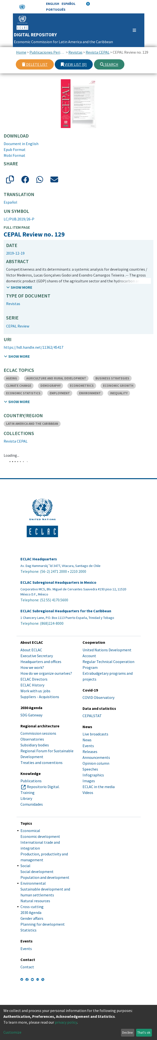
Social (25, 865)
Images (89, 780)
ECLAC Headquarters (38, 559)
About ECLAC (31, 649)
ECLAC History (32, 685)
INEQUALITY (119, 393)
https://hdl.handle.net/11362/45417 (33, 347)
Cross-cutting (32, 906)
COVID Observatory (98, 697)
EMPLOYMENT (60, 393)
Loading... (11, 455)
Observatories (32, 739)
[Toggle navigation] (132, 30)
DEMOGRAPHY (50, 386)
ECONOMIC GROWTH (118, 386)
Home (21, 52)
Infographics (93, 775)
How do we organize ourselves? (46, 673)
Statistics (28, 930)
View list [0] (74, 64)
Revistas (75, 52)
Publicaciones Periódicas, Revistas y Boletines (47, 52)
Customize (12, 1032)
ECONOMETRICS (82, 386)
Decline (127, 1032)
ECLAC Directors (33, 679)
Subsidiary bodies (34, 745)
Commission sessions (38, 733)
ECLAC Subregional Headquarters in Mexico (58, 582)
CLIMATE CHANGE (18, 386)
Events (88, 745)
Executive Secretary (36, 655)
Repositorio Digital (43, 786)
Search (109, 64)
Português (55, 9)
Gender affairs (31, 918)
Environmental (33, 883)
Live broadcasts (95, 734)
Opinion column (96, 763)
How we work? (32, 667)
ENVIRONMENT (90, 393)
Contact (27, 966)
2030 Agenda (30, 912)
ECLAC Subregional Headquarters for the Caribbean (65, 611)
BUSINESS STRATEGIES (112, 378)
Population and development (44, 877)
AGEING (11, 378)
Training (27, 792)
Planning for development (42, 924)
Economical (30, 830)
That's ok (143, 1032)
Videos (88, 792)
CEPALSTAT (92, 715)
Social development (37, 871)
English (52, 3)
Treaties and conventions (41, 762)
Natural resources (35, 900)
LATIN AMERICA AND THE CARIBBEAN (32, 424)
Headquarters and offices (40, 661)
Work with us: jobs (35, 690)
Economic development (40, 836)
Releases (90, 751)
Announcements (96, 757)
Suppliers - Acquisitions (39, 696)
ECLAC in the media (99, 786)
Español (68, 3)
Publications (31, 780)
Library (26, 798)
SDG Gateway (31, 715)
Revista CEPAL (98, 52)
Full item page (17, 227)
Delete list (35, 64)
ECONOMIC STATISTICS (23, 393)
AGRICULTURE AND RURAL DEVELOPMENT (56, 378)
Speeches (90, 769)
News (87, 739)
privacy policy (66, 1022)
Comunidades (31, 804)
